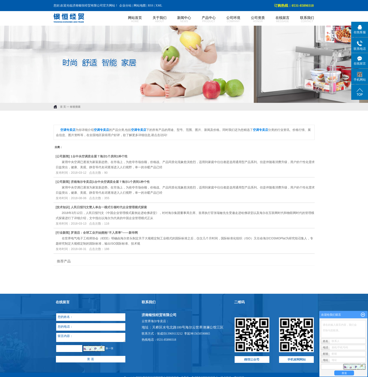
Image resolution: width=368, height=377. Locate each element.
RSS (150, 5)
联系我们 (302, 19)
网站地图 (140, 5)
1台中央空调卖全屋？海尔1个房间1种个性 (99, 156)
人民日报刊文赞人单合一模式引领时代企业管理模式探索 (109, 207)
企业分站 (125, 5)
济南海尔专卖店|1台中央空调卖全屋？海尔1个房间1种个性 (110, 181)
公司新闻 (63, 156)
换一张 (109, 348)
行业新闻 (63, 232)
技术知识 (63, 207)
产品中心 (204, 19)
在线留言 (277, 19)
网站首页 (130, 19)
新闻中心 (179, 19)
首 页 (63, 106)
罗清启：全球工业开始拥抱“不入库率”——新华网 (104, 232)
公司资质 (253, 19)
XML (158, 5)
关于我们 (155, 19)
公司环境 (228, 19)
